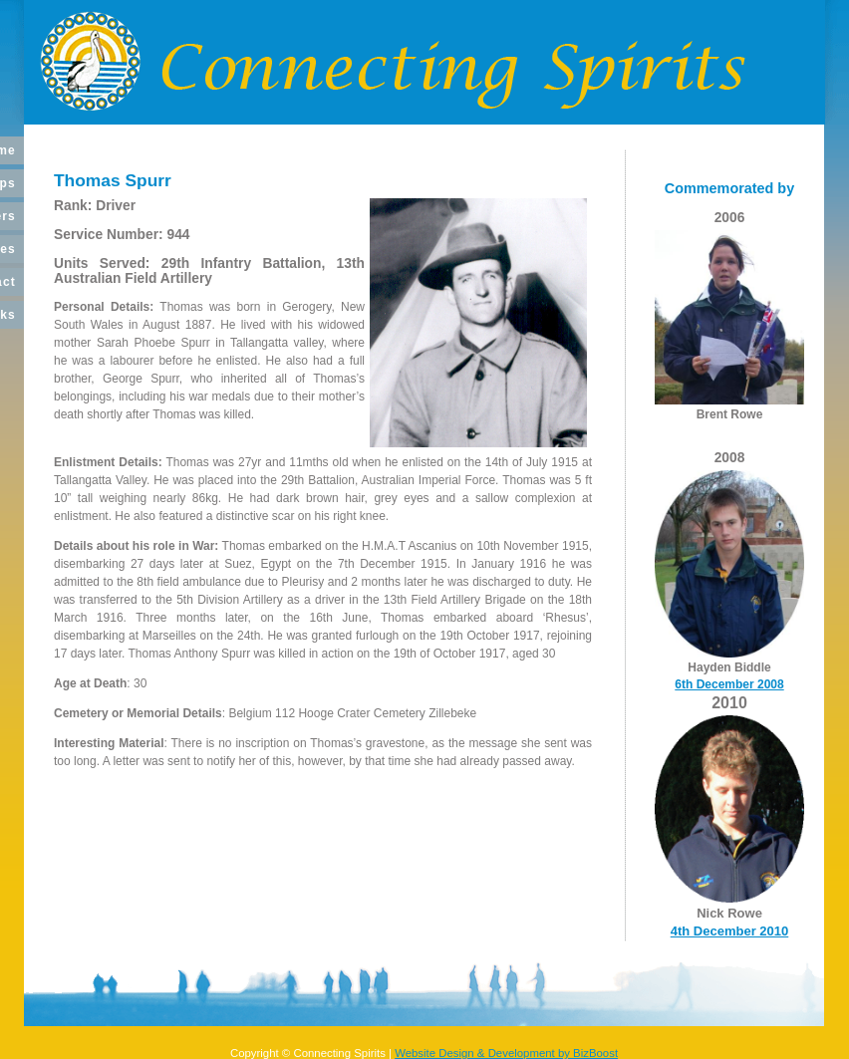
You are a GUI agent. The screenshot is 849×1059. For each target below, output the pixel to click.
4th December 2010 (730, 931)
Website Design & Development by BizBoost (506, 1053)
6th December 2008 (729, 684)
